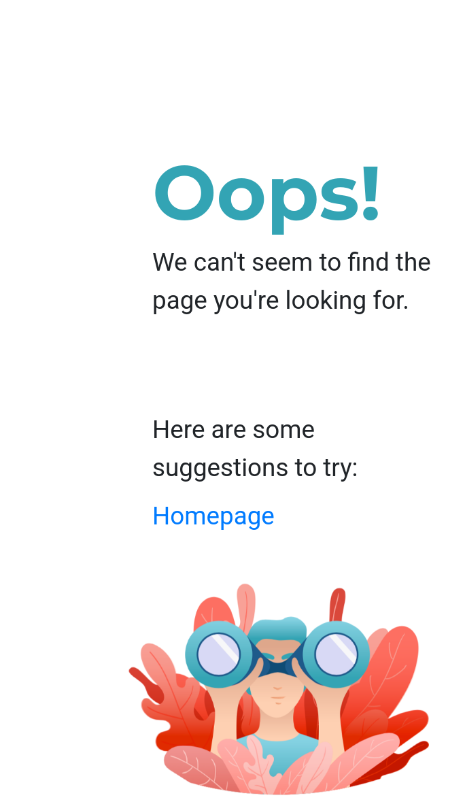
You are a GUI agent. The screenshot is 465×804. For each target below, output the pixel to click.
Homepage (213, 516)
